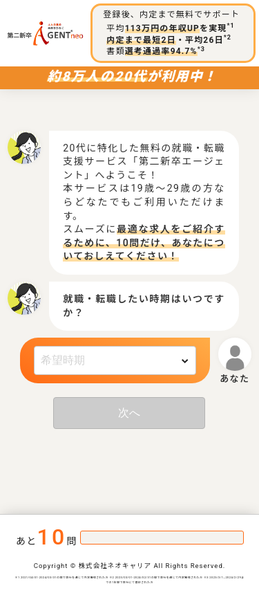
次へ (129, 413)
